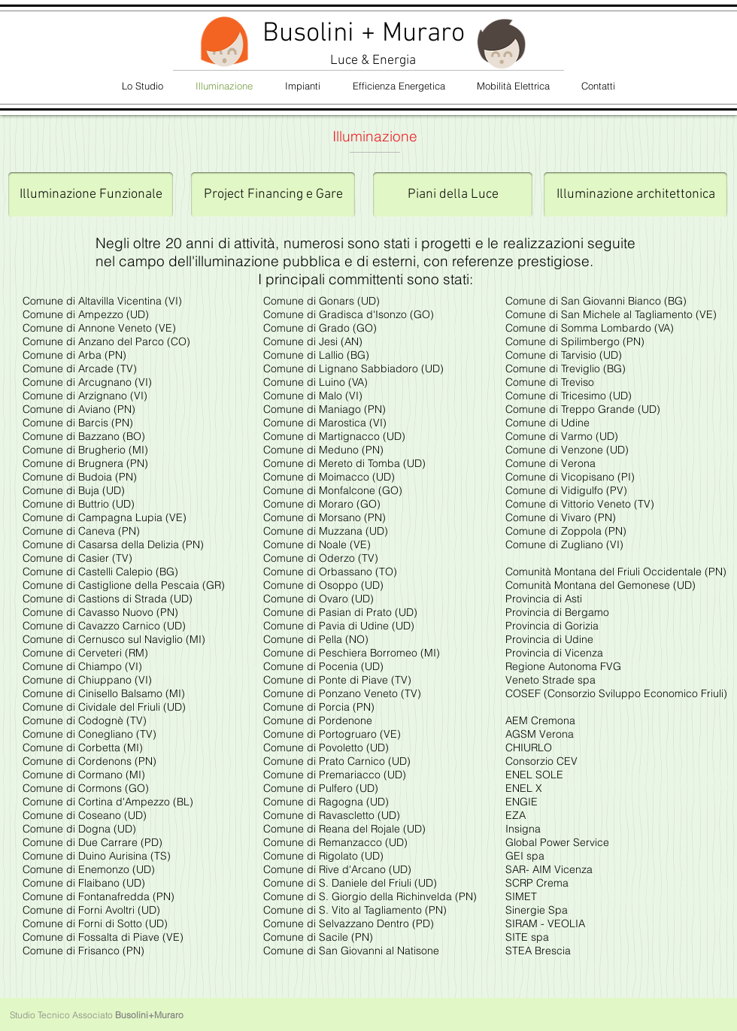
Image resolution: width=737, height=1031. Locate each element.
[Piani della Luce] (452, 194)
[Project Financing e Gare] (273, 194)
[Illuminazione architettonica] (635, 194)
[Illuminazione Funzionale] (90, 194)
